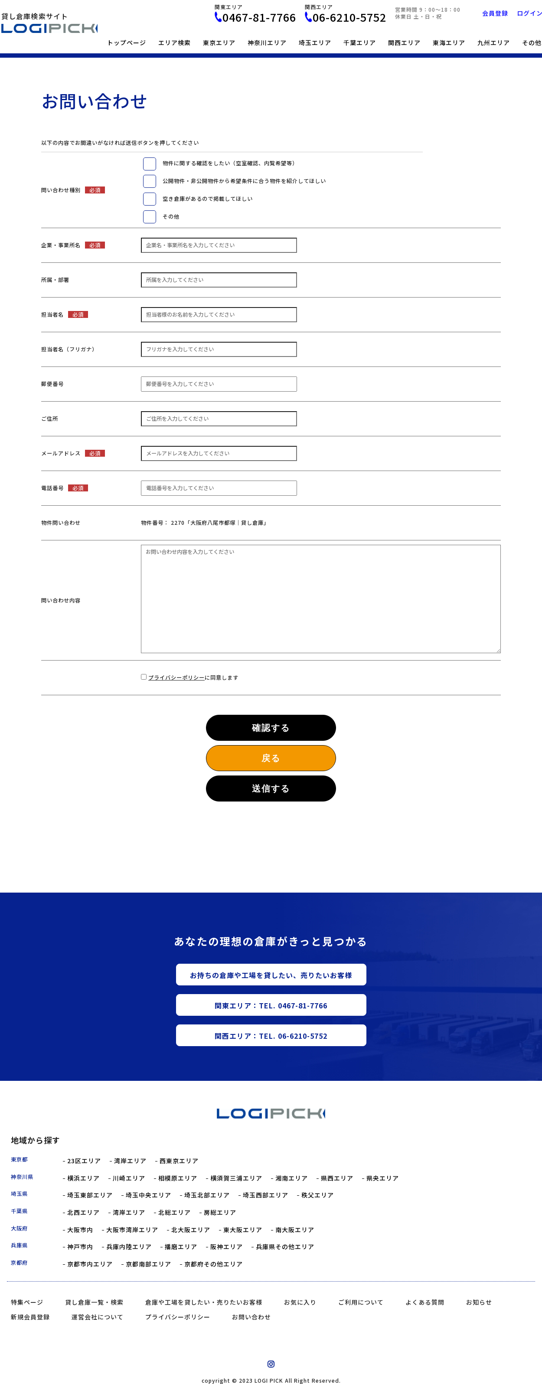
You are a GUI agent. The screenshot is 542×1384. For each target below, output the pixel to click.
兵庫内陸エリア (129, 1247)
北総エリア (174, 1212)
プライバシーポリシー (176, 677)
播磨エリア (181, 1247)
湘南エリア (291, 1178)
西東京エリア (179, 1161)
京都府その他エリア (213, 1264)
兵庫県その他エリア (285, 1247)
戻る (271, 758)
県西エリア (337, 1178)
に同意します (193, 677)
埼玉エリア (315, 42)
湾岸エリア (130, 1161)
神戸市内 (80, 1247)
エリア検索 (174, 42)
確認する (271, 728)
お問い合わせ (251, 1316)
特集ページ (27, 1302)
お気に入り (300, 1302)
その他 (171, 216)
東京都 (19, 1159)
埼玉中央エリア (148, 1195)
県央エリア (382, 1178)
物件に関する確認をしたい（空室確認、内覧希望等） (230, 163)
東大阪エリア (242, 1230)
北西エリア (83, 1212)
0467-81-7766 (259, 17)
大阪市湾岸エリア (132, 1230)
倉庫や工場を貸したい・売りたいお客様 (203, 1302)
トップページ (126, 42)
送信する (271, 788)
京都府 (19, 1262)
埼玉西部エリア (265, 1195)
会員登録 (495, 13)
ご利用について (361, 1302)
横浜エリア (83, 1178)
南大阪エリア (294, 1230)
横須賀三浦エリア (236, 1178)
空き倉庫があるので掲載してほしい (208, 199)
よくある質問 (424, 1302)
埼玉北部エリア (207, 1195)
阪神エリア (226, 1247)
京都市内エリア (90, 1264)
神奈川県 (22, 1176)
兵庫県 (19, 1245)
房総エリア (220, 1212)
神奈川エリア (267, 42)
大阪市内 (80, 1230)
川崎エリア (129, 1178)
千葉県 (19, 1211)
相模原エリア (177, 1178)
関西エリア (404, 42)
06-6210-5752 (349, 17)
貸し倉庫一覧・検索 (94, 1302)
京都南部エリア (148, 1264)
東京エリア (219, 42)
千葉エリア (359, 42)
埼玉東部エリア (90, 1195)
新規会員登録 (30, 1316)
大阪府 (19, 1228)
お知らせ (479, 1302)
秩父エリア (317, 1195)
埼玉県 (19, 1193)
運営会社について (98, 1316)
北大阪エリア (190, 1230)
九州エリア (493, 42)
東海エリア (449, 42)
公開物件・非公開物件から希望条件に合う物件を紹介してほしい (244, 181)
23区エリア (84, 1161)
